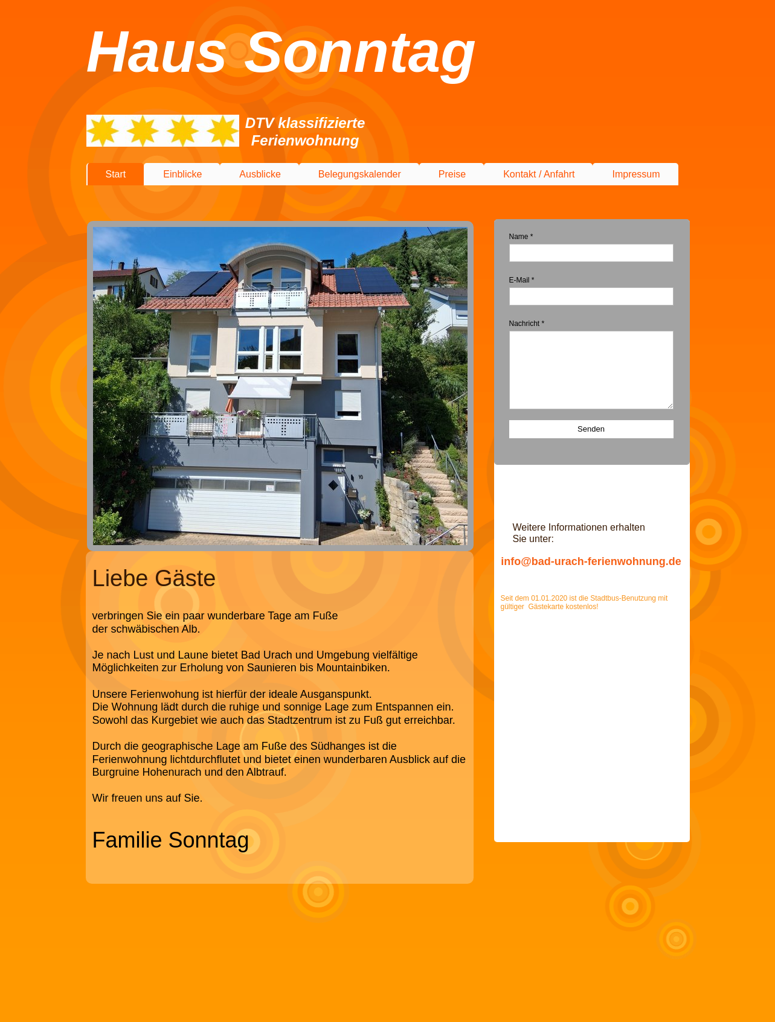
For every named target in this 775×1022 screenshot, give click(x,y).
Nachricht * (527, 323)
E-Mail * (522, 280)
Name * (521, 236)
